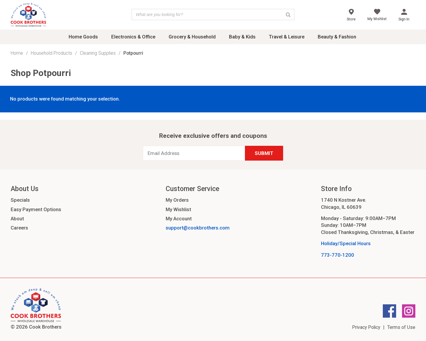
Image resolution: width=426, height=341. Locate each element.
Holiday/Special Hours (346, 243)
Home (17, 53)
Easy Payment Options (36, 209)
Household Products (51, 53)
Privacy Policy (366, 327)
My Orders (177, 200)
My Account (179, 219)
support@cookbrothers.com (198, 228)
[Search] (288, 14)
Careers (19, 228)
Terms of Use (401, 327)
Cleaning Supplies (98, 53)
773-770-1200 (337, 255)
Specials (20, 200)
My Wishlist (178, 209)
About (17, 219)
